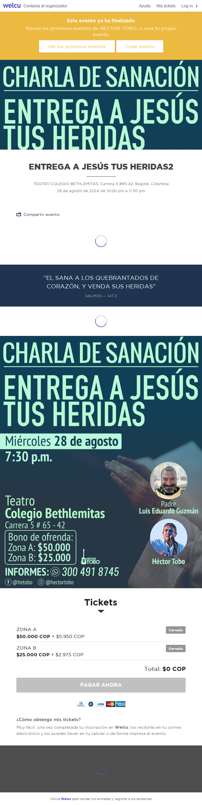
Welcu (12, 6)
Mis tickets (166, 6)
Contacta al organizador (45, 6)
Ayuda (144, 6)
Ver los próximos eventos (77, 46)
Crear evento (139, 46)
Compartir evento (38, 214)
